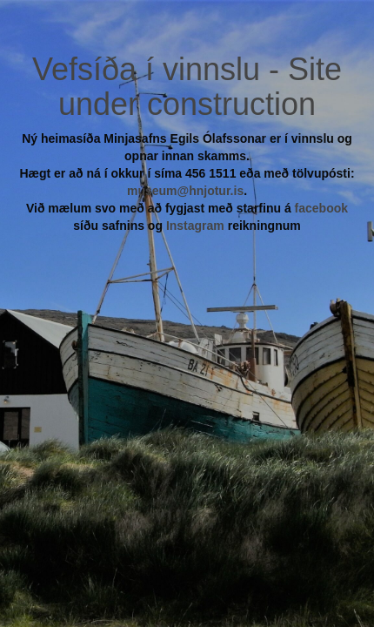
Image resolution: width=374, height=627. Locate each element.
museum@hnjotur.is (185, 191)
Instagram (195, 226)
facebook (321, 208)
